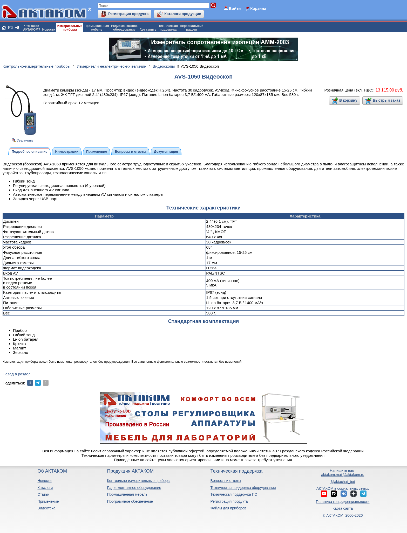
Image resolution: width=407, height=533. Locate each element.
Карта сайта (343, 508)
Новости (48, 29)
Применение (48, 501)
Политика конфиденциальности (343, 502)
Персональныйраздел (191, 27)
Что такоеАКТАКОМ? (31, 27)
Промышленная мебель (127, 494)
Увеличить (25, 140)
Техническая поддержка (237, 471)
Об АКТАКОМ (52, 471)
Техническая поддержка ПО (234, 494)
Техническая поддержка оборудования (243, 488)
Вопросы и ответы (226, 481)
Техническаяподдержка (168, 27)
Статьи (43, 494)
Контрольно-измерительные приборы (138, 481)
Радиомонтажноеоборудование (124, 27)
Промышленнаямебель (96, 27)
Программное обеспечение (130, 501)
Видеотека (46, 508)
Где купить (148, 29)
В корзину (348, 100)
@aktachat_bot (342, 482)
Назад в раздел (17, 374)
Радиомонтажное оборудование (134, 488)
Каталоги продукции (182, 14)
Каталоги (45, 488)
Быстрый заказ (386, 100)
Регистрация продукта (128, 14)
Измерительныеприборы (69, 27)
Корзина (258, 8)
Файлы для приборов (228, 508)
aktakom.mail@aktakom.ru (342, 475)
